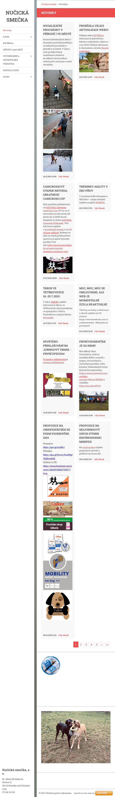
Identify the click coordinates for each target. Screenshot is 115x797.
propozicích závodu (54, 229)
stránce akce (89, 447)
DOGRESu (100, 202)
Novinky (7, 30)
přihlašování (60, 359)
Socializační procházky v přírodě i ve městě (57, 30)
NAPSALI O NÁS (11, 70)
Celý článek (64, 176)
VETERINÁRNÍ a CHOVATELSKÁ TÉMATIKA (11, 60)
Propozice (48, 359)
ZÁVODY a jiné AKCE (13, 49)
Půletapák (58, 223)
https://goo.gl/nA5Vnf (89, 385)
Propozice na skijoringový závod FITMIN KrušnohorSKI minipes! (90, 433)
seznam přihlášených (53, 362)
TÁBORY (55, 301)
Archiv (6, 76)
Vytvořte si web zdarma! (84, 793)
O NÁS (6, 36)
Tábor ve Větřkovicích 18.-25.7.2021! (53, 292)
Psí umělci (48, 317)
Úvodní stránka (48, 4)
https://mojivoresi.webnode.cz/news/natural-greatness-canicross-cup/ (57, 248)
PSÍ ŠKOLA (8, 43)
